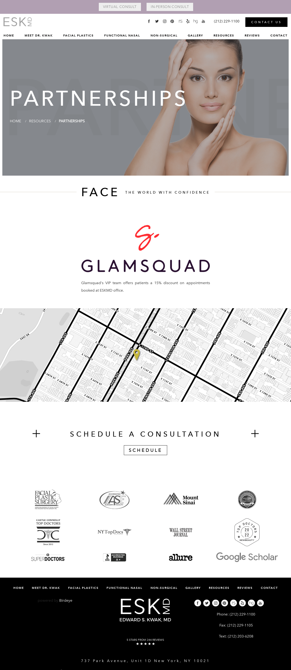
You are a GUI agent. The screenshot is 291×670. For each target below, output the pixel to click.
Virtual (120, 7)
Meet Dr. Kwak (39, 35)
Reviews (252, 35)
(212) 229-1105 (240, 625)
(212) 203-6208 (240, 636)
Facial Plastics (78, 35)
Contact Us (266, 22)
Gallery (195, 35)
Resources (224, 35)
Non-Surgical (164, 35)
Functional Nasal (122, 35)
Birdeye (65, 600)
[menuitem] (9, 36)
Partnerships (72, 121)
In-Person (170, 7)
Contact (278, 35)
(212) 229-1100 (242, 614)
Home (9, 35)
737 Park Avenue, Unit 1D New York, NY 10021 (145, 661)
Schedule (145, 450)
